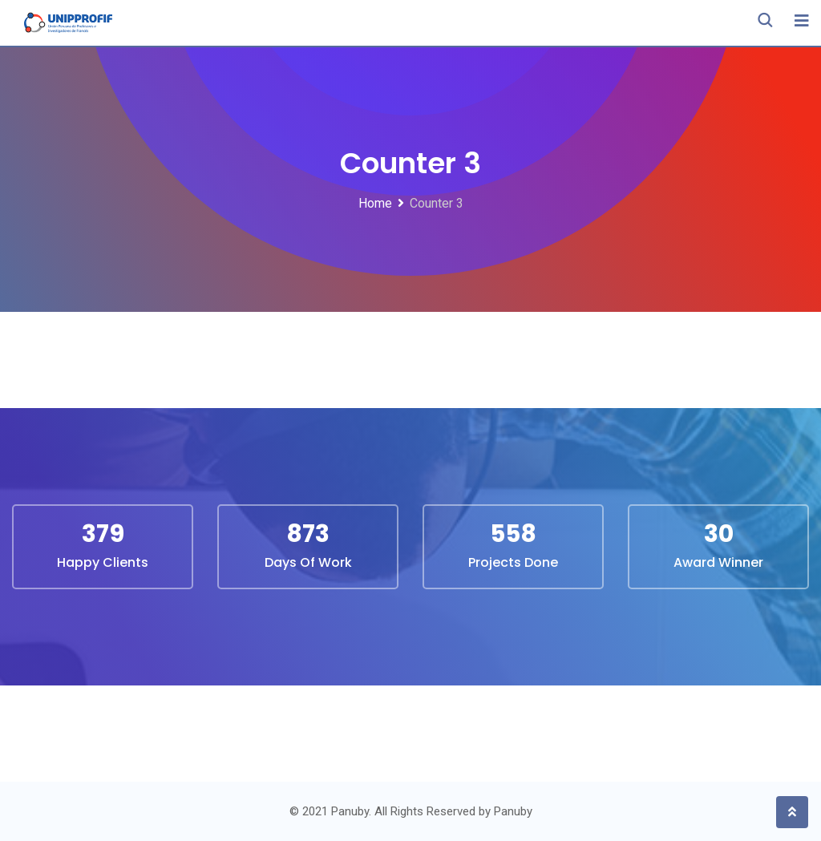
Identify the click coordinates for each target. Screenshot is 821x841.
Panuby (513, 811)
